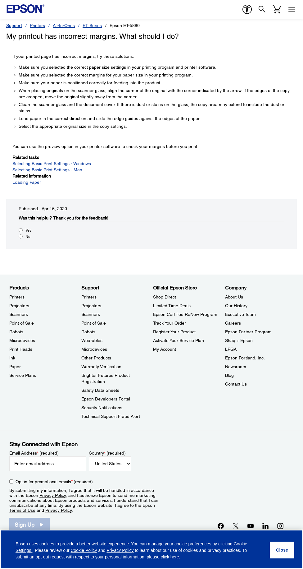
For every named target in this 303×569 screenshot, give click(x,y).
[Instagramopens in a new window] (280, 525)
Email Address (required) (34, 453)
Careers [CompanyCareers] (233, 323)
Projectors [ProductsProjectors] (19, 305)
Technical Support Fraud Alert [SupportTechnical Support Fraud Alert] (110, 416)
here (174, 556)
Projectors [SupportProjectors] (91, 305)
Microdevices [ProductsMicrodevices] (22, 340)
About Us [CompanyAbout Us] (234, 296)
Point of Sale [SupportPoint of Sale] (93, 323)
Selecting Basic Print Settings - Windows (51, 163)
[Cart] (277, 9)
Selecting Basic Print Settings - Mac (47, 169)
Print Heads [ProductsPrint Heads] (20, 349)
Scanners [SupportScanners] (90, 314)
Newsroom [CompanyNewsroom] (235, 366)
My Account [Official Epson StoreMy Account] (164, 349)
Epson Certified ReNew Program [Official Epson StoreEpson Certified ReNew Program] (185, 314)
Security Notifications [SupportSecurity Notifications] (101, 407)
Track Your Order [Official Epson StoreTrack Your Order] (169, 323)
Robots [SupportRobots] (88, 331)
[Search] (262, 9)
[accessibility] (247, 9)
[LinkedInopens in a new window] (265, 525)
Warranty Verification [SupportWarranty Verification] (101, 366)
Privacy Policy (52, 495)
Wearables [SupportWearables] (91, 340)
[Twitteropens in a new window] (235, 525)
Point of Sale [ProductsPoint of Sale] (21, 323)
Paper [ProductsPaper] (15, 366)
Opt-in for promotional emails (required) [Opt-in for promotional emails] (54, 481)
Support (14, 25)
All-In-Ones (64, 25)
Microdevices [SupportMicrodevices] (94, 349)
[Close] (282, 550)
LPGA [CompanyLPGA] (231, 349)
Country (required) (107, 453)
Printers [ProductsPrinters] (17, 296)
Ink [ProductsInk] (12, 357)
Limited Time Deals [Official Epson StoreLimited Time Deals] (172, 305)
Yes (28, 230)
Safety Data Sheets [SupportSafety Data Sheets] (100, 390)
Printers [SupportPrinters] (89, 296)
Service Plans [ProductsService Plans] (22, 375)
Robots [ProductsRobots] (16, 331)
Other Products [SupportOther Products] (96, 357)
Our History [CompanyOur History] (236, 305)
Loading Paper (26, 182)
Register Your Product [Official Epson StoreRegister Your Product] (174, 331)
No (27, 236)
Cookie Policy (83, 550)
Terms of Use (22, 510)
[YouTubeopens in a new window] (250, 525)
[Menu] (292, 9)
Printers (37, 25)
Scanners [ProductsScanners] (18, 314)
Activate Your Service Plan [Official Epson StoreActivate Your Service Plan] (178, 340)
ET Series (92, 25)
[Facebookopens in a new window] (220, 525)
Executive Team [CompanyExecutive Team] (240, 314)
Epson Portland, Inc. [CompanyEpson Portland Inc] (245, 357)
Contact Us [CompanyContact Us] (236, 384)
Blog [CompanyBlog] (229, 375)
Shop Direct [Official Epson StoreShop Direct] (164, 296)
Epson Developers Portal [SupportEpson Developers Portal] (105, 398)
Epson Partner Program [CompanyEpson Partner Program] (248, 331)
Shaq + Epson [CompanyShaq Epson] (239, 340)
